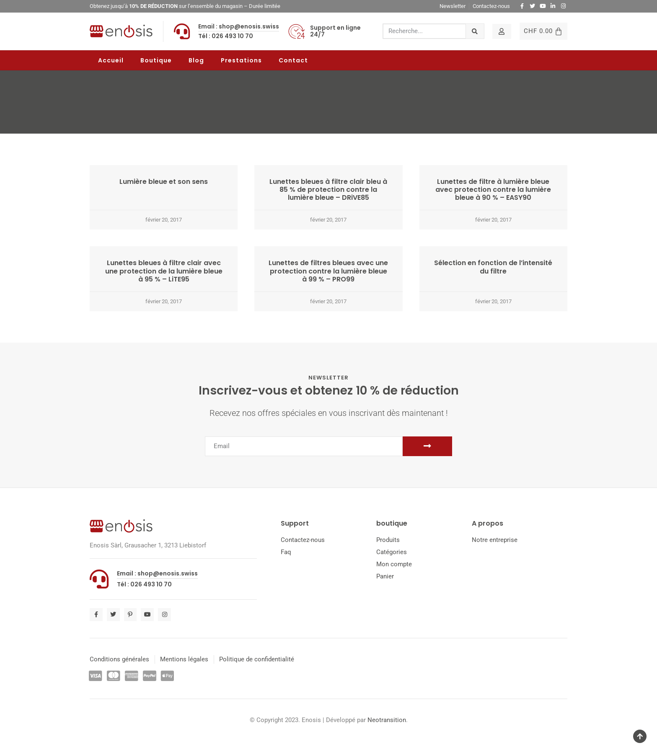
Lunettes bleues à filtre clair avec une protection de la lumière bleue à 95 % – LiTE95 (163, 271)
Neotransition (386, 720)
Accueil (111, 60)
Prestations (241, 60)
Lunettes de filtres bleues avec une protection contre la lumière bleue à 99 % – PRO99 (328, 271)
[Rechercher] (475, 31)
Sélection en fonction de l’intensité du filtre (493, 267)
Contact (293, 60)
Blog (196, 60)
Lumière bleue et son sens (163, 181)
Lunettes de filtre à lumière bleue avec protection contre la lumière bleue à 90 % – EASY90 (493, 189)
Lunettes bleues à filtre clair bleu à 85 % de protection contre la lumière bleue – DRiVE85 (328, 189)
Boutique (156, 60)
